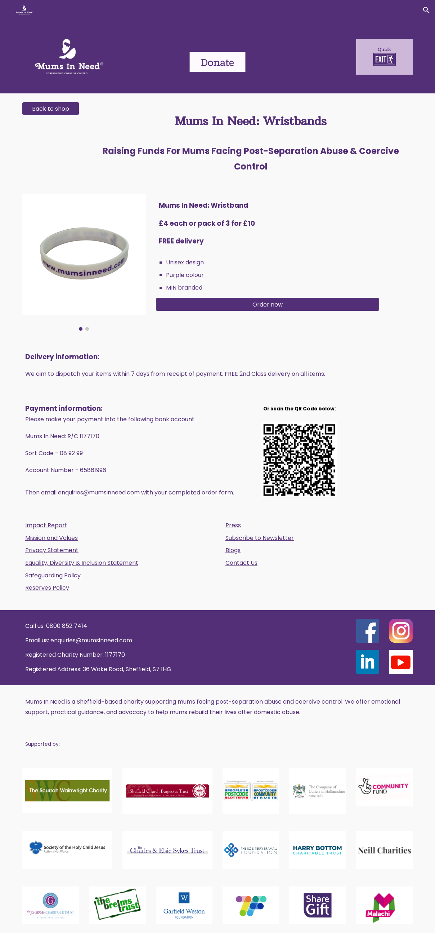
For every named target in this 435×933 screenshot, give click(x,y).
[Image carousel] (84, 262)
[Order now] (267, 304)
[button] (426, 10)
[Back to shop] (51, 108)
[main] (251, 139)
